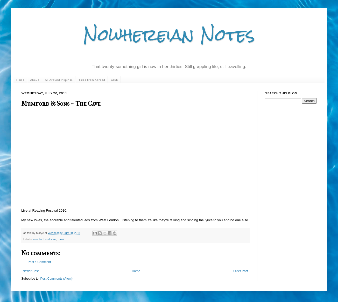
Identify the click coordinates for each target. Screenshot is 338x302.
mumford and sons (44, 239)
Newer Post (31, 271)
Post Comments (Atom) (56, 278)
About (34, 80)
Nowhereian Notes (169, 34)
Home (20, 80)
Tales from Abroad (91, 80)
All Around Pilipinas (59, 80)
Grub (114, 80)
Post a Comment (39, 262)
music (61, 239)
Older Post (240, 271)
